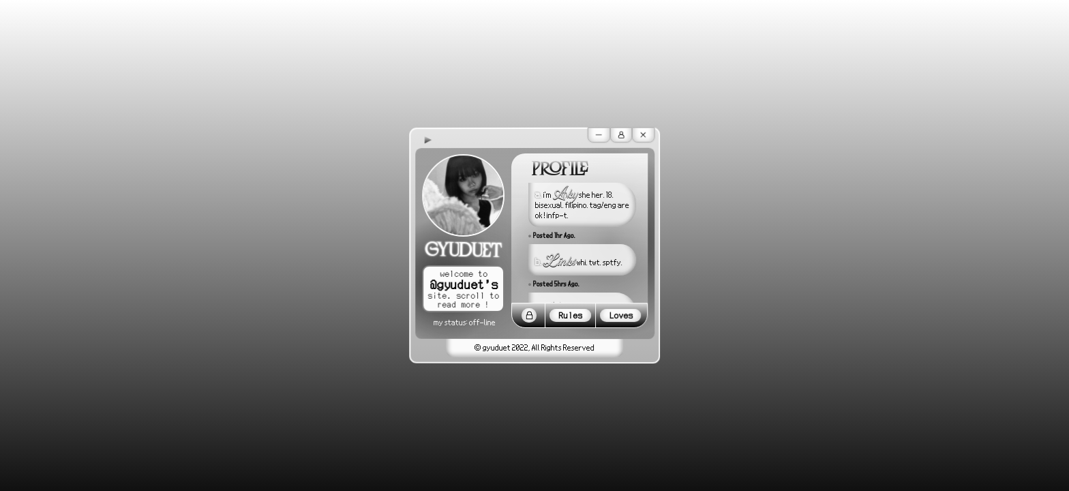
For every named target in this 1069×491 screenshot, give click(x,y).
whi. (582, 262)
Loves (621, 315)
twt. (595, 262)
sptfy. (612, 262)
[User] (621, 135)
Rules (570, 315)
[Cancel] (643, 134)
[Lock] (529, 315)
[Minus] (599, 135)
